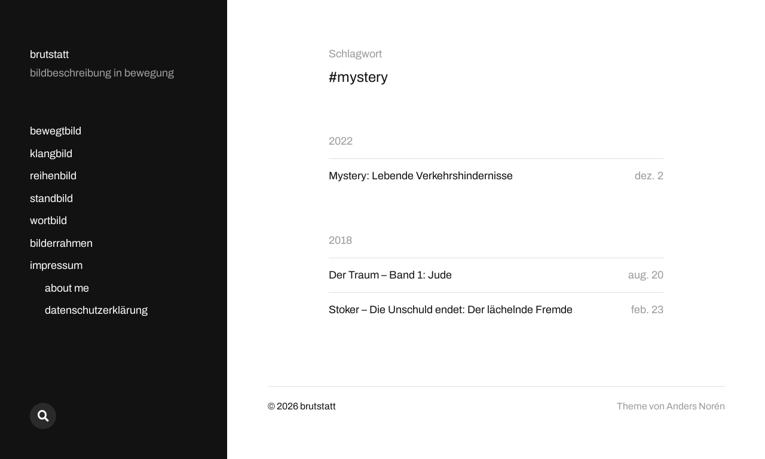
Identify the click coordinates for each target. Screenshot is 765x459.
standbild (51, 198)
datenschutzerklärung (96, 310)
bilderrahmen (61, 243)
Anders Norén (695, 406)
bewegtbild (55, 131)
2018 (340, 240)
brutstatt (49, 54)
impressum (56, 265)
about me (67, 288)
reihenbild (53, 176)
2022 (341, 141)
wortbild (48, 221)
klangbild (51, 154)
